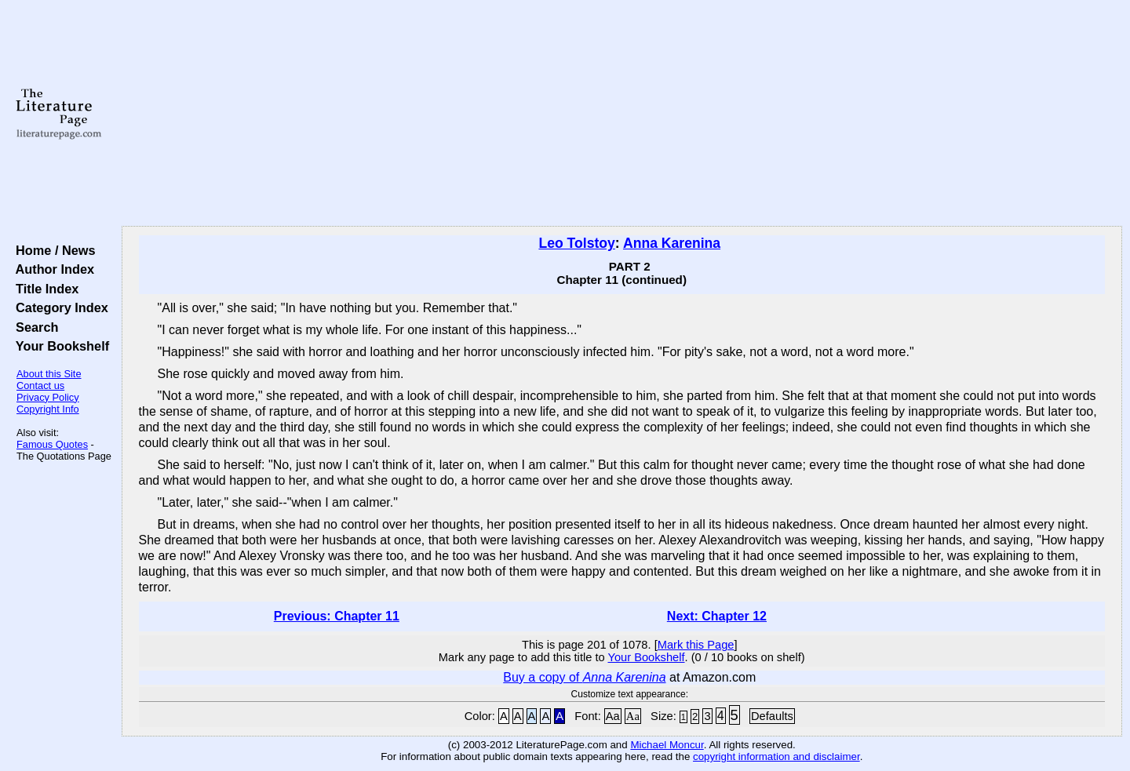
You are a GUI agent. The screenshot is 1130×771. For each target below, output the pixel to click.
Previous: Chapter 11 (336, 616)
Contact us (40, 385)
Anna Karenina (671, 243)
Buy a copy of (584, 677)
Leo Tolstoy (576, 243)
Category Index (58, 307)
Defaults (772, 716)
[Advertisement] (621, 114)
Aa (613, 716)
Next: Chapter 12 (717, 616)
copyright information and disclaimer (776, 756)
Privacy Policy (47, 397)
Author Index (51, 269)
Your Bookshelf (59, 346)
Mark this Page (696, 644)
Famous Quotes (52, 444)
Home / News (52, 250)
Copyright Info (47, 409)
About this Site (49, 374)
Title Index (43, 289)
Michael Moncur (666, 745)
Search (33, 327)
